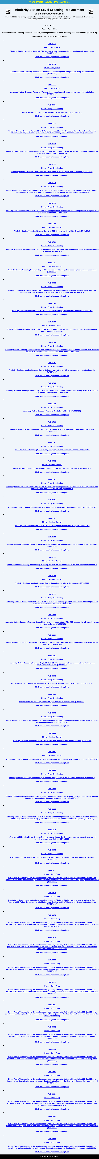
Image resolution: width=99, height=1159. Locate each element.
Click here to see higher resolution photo (49, 36)
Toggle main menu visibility (2, 5)
